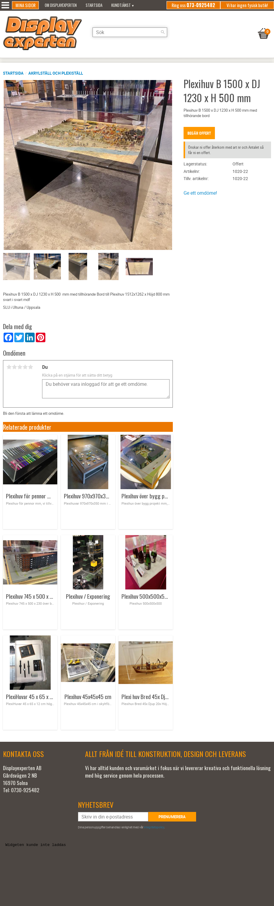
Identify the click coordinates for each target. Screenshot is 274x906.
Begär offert (199, 133)
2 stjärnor (14, 367)
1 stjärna (9, 367)
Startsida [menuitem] (94, 5)
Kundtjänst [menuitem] (121, 5)
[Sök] (162, 32)
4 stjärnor (25, 367)
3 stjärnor (19, 367)
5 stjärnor (30, 367)
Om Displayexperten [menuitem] (61, 5)
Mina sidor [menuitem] (26, 5)
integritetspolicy (154, 827)
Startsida (13, 73)
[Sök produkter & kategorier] (130, 32)
